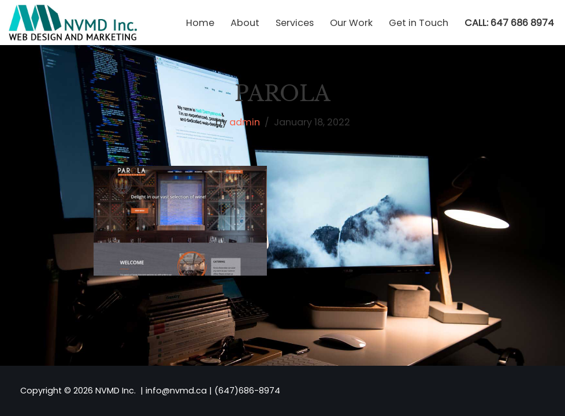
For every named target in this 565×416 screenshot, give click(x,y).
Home (200, 22)
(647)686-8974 (247, 390)
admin (244, 122)
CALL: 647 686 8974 (509, 22)
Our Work (351, 22)
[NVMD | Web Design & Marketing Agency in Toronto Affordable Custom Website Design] (73, 22)
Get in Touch (418, 22)
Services (295, 22)
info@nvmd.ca (176, 390)
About (245, 22)
